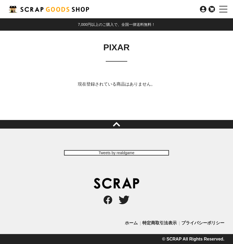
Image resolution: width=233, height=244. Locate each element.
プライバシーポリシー (202, 223)
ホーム (131, 223)
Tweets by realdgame (116, 153)
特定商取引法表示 (159, 223)
